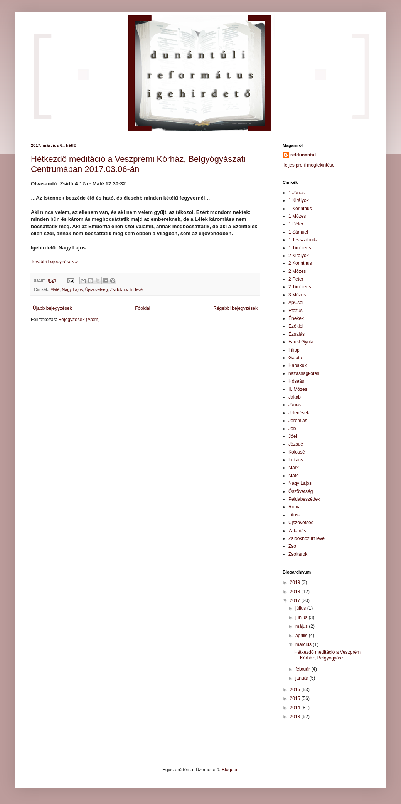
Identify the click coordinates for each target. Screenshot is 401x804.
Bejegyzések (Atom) (78, 319)
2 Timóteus (299, 286)
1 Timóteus (299, 248)
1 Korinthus (300, 208)
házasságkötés (303, 373)
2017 (296, 600)
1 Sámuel (298, 232)
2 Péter (295, 279)
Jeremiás (297, 420)
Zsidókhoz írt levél (126, 289)
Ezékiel (295, 326)
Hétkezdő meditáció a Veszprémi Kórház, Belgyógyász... (328, 654)
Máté (55, 289)
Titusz (294, 515)
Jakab (294, 397)
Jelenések (298, 412)
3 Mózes (297, 295)
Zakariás (297, 530)
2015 (296, 698)
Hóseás (296, 381)
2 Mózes (297, 271)
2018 (296, 591)
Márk (293, 467)
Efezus (295, 310)
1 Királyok (298, 200)
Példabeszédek (304, 499)
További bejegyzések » (54, 261)
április (302, 635)
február (303, 669)
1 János (296, 192)
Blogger (230, 769)
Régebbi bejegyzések (235, 308)
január (302, 678)
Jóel (292, 436)
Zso (292, 546)
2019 (296, 582)
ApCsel (295, 302)
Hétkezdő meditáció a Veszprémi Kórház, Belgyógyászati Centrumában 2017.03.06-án (138, 164)
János (294, 404)
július (301, 608)
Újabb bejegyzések (52, 308)
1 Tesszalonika (303, 239)
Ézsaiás (296, 334)
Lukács (295, 460)
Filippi (294, 350)
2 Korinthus (300, 263)
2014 (296, 707)
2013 (296, 716)
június (302, 617)
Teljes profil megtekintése (309, 165)
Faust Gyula (300, 342)
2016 (296, 689)
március (304, 644)
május (302, 626)
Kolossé (296, 452)
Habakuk (297, 365)
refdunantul (303, 155)
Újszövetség (96, 289)
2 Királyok (298, 255)
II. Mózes (297, 389)
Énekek (296, 318)
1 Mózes (297, 216)
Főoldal (142, 308)
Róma (294, 507)
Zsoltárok (297, 554)
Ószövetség (300, 491)
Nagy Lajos (72, 289)
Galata (295, 357)
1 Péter (295, 224)
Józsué (295, 444)
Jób (292, 428)
